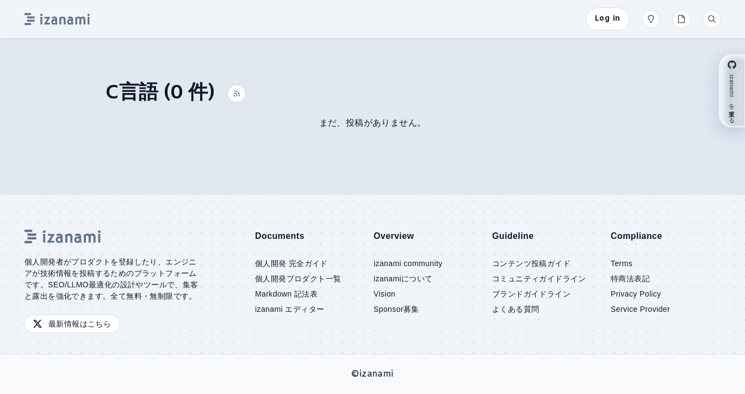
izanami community (408, 263)
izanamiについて (403, 278)
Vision (384, 294)
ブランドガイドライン (531, 294)
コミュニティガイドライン (539, 278)
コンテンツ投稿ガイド (531, 263)
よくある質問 (515, 309)
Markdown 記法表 (286, 294)
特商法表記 (630, 278)
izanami (376, 374)
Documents (280, 236)
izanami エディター (289, 309)
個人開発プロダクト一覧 (298, 278)
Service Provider (640, 309)
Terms (621, 263)
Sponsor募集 (396, 309)
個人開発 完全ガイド (291, 263)
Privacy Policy (636, 294)
